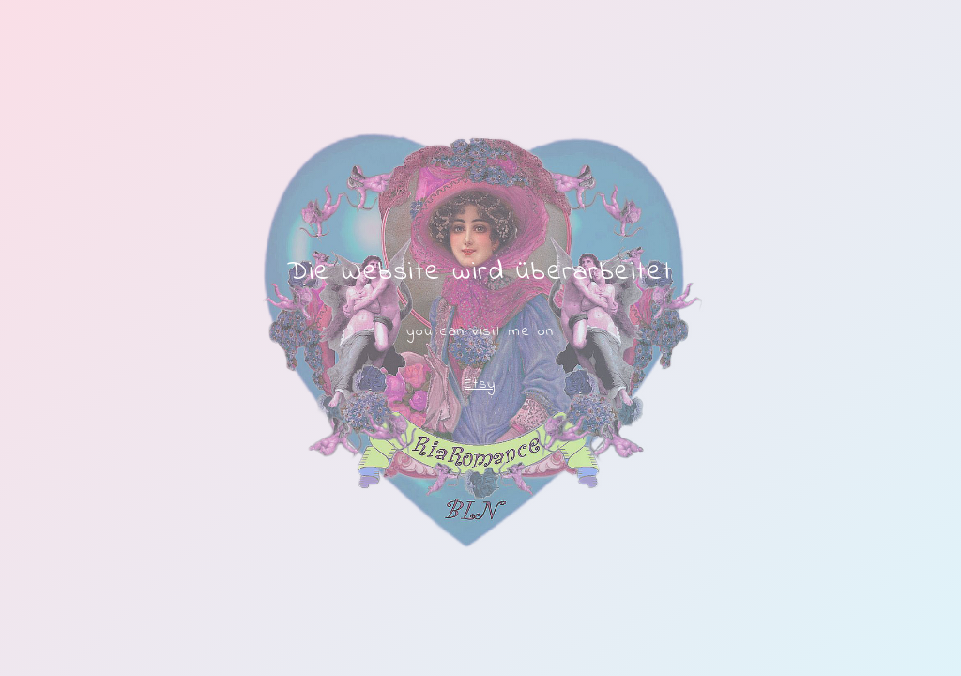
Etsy (480, 384)
